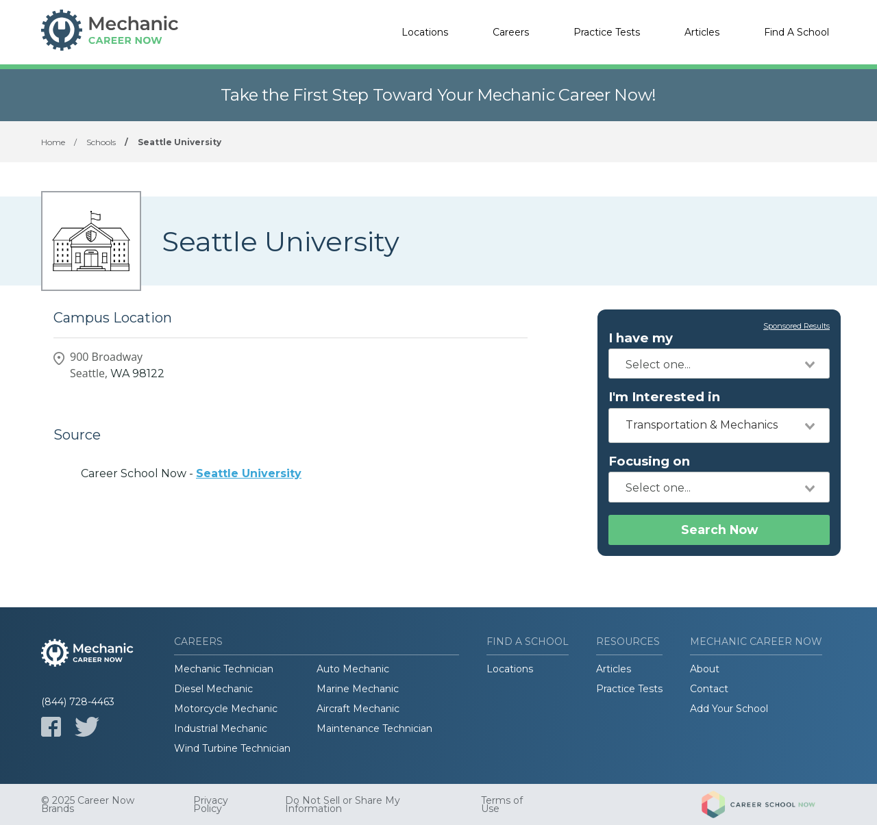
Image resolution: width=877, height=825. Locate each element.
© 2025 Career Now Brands (87, 804)
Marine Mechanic (358, 689)
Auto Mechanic (353, 669)
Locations (425, 32)
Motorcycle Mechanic (225, 708)
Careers (511, 32)
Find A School (796, 32)
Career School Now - (191, 473)
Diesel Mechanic (213, 689)
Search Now (719, 529)
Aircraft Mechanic (358, 708)
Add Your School (729, 708)
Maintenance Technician (374, 728)
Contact (709, 689)
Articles (701, 32)
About (704, 669)
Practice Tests (606, 32)
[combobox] (719, 363)
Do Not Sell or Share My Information (342, 804)
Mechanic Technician (223, 669)
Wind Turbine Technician (232, 748)
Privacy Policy (210, 804)
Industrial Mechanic (220, 728)
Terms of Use (502, 804)
